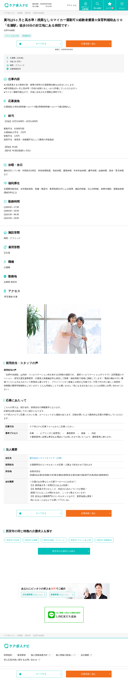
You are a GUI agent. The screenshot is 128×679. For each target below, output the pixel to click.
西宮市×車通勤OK (104, 540)
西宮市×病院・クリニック (54, 540)
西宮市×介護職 (31, 540)
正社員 (7, 253)
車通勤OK (26, 36)
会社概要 (85, 655)
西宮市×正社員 (13, 540)
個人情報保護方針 (39, 655)
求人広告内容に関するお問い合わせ (20, 660)
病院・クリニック (12, 238)
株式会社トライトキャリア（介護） (46, 458)
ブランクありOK (12, 36)
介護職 (7, 267)
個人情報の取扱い (64, 655)
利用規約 (8, 655)
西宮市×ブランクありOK (81, 540)
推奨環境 (21, 655)
